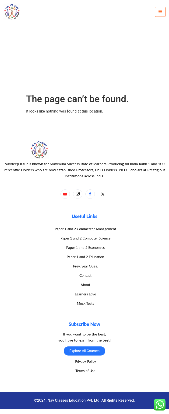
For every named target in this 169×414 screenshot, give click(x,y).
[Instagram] (77, 194)
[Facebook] (90, 194)
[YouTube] (65, 194)
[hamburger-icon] (160, 12)
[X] (102, 194)
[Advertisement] (84, 58)
